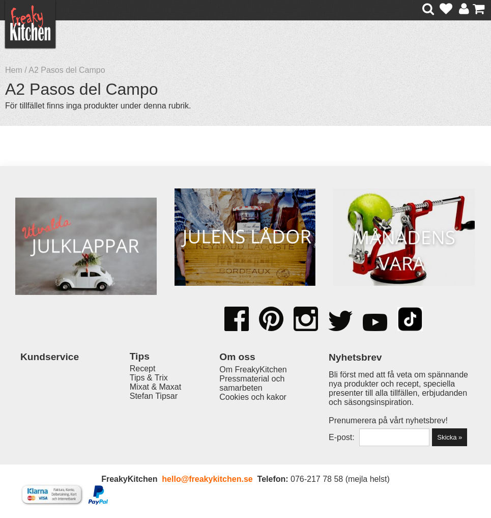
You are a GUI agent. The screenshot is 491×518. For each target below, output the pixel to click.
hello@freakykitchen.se (207, 479)
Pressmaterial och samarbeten (251, 383)
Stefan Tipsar (154, 396)
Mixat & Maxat (155, 387)
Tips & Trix (149, 377)
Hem (13, 70)
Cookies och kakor (252, 397)
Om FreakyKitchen (252, 369)
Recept (143, 368)
